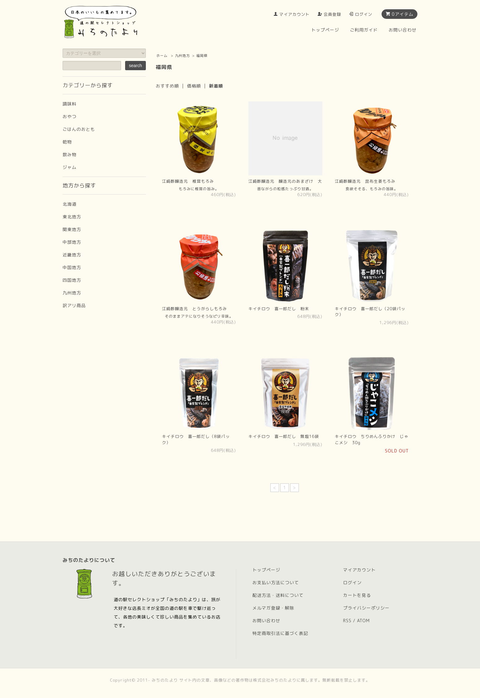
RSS (347, 620)
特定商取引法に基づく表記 (280, 633)
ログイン (363, 14)
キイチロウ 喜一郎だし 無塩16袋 (283, 436)
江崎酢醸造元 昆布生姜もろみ (365, 181)
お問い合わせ (403, 30)
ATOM (363, 620)
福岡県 (201, 55)
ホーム (162, 55)
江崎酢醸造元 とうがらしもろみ (194, 308)
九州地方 (182, 55)
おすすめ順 (167, 86)
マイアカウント (294, 14)
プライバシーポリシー (366, 608)
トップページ (325, 30)
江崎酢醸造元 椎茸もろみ (188, 181)
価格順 (194, 86)
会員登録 (332, 14)
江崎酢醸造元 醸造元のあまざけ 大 (285, 181)
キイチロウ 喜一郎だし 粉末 (278, 308)
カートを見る (357, 595)
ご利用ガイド (364, 30)
